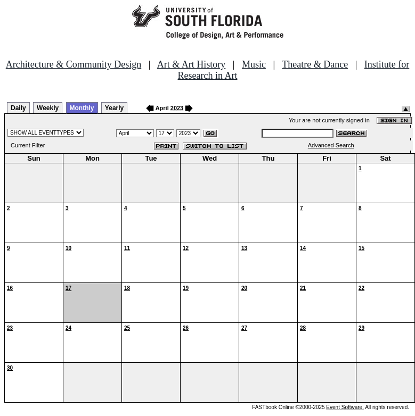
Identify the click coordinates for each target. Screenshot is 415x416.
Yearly (114, 108)
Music (254, 64)
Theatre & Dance (315, 64)
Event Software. (345, 407)
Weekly (48, 108)
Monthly (82, 108)
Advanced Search (331, 145)
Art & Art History (191, 64)
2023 (176, 108)
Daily (18, 108)
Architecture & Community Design (73, 64)
